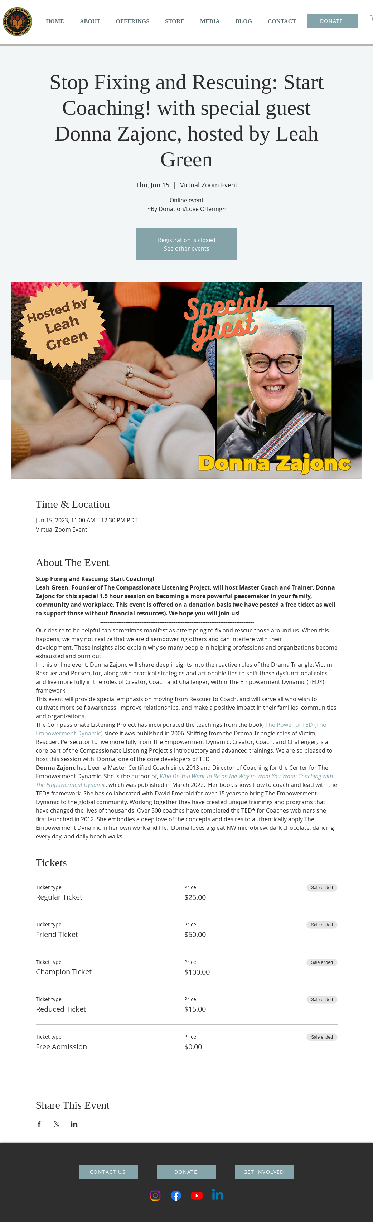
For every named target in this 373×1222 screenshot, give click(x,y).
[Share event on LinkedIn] (74, 1124)
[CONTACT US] (108, 1172)
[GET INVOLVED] (264, 1172)
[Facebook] (176, 1195)
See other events (186, 248)
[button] (90, 21)
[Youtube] (197, 1195)
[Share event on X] (56, 1124)
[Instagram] (155, 1195)
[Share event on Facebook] (39, 1124)
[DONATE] (332, 21)
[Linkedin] (217, 1195)
